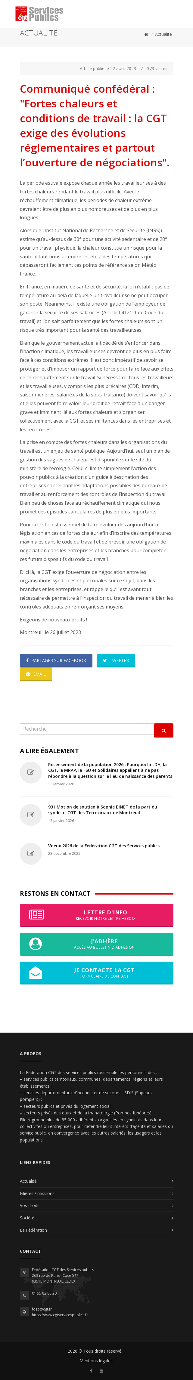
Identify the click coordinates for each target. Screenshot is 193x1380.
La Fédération (33, 1230)
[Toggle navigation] (169, 13)
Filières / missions (37, 1193)
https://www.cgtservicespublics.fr (60, 1314)
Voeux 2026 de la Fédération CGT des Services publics (104, 846)
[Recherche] (87, 729)
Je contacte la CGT (96, 972)
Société (27, 1218)
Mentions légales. (96, 1360)
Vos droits (29, 1205)
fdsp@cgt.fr (42, 1309)
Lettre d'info (96, 915)
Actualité (163, 34)
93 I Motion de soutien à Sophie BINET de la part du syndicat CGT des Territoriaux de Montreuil (102, 810)
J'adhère (96, 944)
